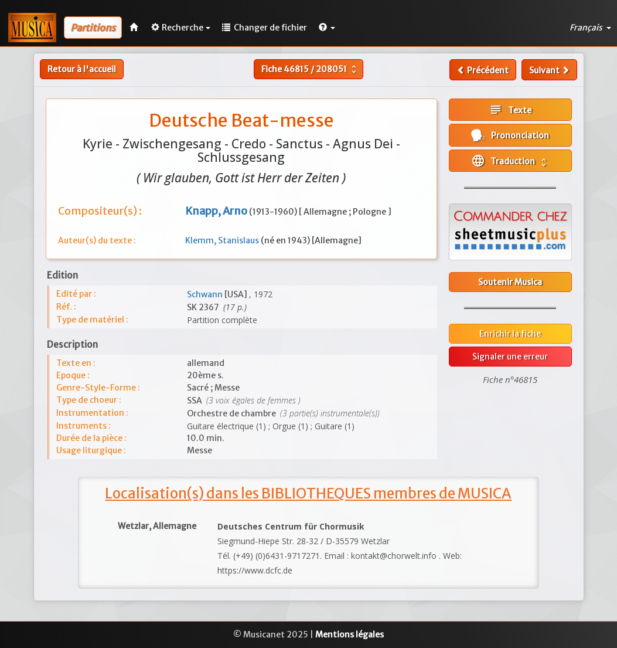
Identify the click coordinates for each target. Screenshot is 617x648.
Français (590, 27)
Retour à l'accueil (81, 69)
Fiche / (310, 69)
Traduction (510, 161)
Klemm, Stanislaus (223, 240)
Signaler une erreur (510, 356)
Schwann (205, 294)
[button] (327, 27)
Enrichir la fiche (510, 333)
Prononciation (510, 135)
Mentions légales (349, 634)
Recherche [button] (180, 27)
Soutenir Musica (510, 282)
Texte (510, 110)
